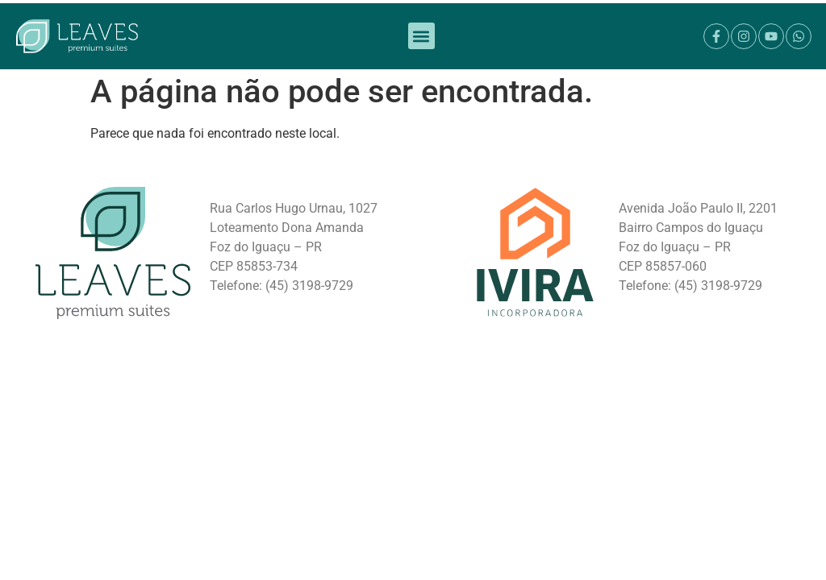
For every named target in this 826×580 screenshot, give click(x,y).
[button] (421, 25)
